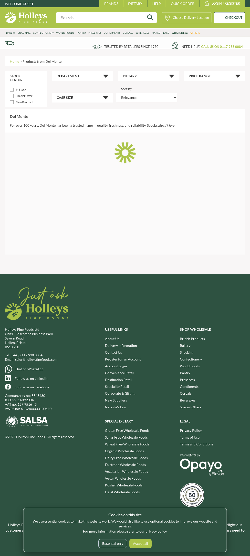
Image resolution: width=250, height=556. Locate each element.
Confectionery (43, 32)
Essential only (112, 544)
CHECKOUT (233, 18)
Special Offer (24, 96)
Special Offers (190, 407)
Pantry (81, 32)
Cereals (128, 32)
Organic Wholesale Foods (124, 451)
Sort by (126, 89)
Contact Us (113, 352)
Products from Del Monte (42, 61)
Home (14, 61)
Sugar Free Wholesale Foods (126, 437)
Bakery (10, 32)
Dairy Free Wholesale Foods (126, 458)
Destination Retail (118, 380)
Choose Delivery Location (191, 18)
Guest (28, 4)
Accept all (140, 544)
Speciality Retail (117, 386)
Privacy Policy (191, 430)
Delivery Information (121, 345)
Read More (166, 125)
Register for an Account (123, 359)
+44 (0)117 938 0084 (26, 355)
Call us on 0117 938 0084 (222, 47)
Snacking (24, 32)
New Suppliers (116, 400)
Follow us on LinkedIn (31, 378)
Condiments (112, 32)
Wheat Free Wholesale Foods (127, 444)
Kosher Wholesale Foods (124, 485)
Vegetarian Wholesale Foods (126, 471)
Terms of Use (189, 437)
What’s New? (180, 32)
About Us (112, 339)
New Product (24, 102)
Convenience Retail (119, 373)
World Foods (65, 32)
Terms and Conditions (196, 444)
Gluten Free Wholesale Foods (127, 430)
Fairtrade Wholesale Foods (125, 465)
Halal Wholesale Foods (122, 492)
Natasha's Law (115, 407)
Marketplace (160, 32)
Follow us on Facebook (32, 387)
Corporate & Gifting (120, 393)
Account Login (116, 366)
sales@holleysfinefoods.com (36, 359)
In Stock (21, 89)
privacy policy (156, 531)
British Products (192, 339)
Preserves (94, 32)
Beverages (142, 32)
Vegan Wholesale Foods (123, 478)
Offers (195, 32)
